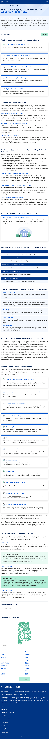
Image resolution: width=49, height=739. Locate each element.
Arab (26, 651)
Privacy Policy (5, 729)
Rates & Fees (4, 722)
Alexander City (5, 662)
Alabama (18, 5)
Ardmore (27, 654)
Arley (26, 660)
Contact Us (4, 709)
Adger (2, 654)
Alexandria (4, 665)
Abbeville (3, 649)
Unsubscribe (4, 732)
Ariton (26, 657)
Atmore (27, 673)
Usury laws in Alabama (7, 187)
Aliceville (3, 668)
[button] (23, 634)
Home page (3, 5)
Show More (24, 679)
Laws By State (11, 5)
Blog (2, 706)
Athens (27, 671)
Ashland (27, 665)
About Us (3, 715)
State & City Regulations (7, 712)
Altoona (3, 671)
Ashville (27, 668)
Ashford (27, 662)
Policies (3, 725)
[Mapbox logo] (4, 645)
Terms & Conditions (6, 719)
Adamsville (4, 651)
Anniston (27, 649)
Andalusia (3, 673)
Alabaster (3, 657)
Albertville (3, 660)
